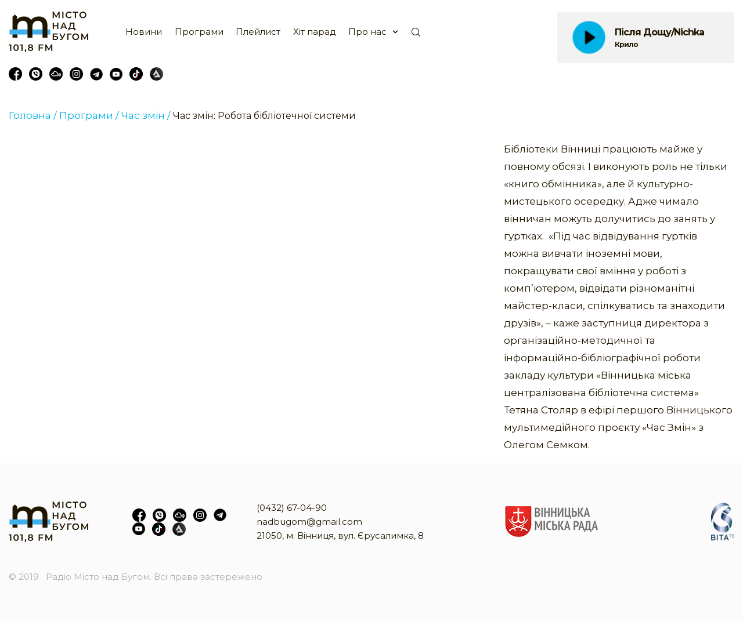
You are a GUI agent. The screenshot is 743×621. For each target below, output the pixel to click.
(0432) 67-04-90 (292, 507)
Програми (199, 31)
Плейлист (258, 31)
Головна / (33, 115)
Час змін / (146, 115)
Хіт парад (314, 31)
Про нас (367, 31)
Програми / (89, 115)
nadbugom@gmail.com (309, 521)
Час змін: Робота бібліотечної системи (264, 115)
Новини (143, 31)
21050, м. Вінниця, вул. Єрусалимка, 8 (340, 535)
